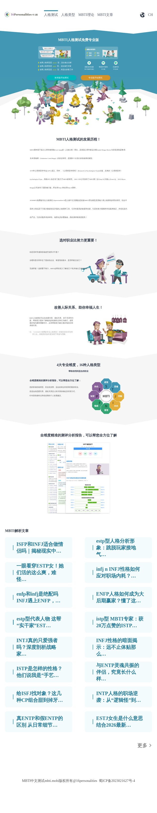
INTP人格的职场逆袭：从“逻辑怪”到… (118, 697)
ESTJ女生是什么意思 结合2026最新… (119, 722)
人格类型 (68, 15)
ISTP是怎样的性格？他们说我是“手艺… (39, 672)
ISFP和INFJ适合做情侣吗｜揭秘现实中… (39, 547)
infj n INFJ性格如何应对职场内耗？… (118, 572)
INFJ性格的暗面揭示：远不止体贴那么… (116, 647)
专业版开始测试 (95, 78)
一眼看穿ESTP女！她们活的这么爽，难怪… (40, 572)
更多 (142, 745)
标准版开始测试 (62, 78)
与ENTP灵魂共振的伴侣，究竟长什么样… (117, 672)
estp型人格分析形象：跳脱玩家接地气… (116, 547)
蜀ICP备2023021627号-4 (117, 781)
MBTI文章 (105, 15)
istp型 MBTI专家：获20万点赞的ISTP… (119, 622)
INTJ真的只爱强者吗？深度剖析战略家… (37, 647)
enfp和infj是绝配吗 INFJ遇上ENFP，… (38, 597)
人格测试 (51, 15)
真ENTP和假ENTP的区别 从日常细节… (39, 722)
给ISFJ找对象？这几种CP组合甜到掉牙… (39, 697)
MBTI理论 (86, 15)
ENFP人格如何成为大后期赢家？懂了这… (120, 597)
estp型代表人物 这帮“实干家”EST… (39, 622)
